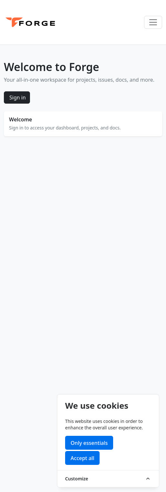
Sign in (17, 97)
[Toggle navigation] (153, 22)
